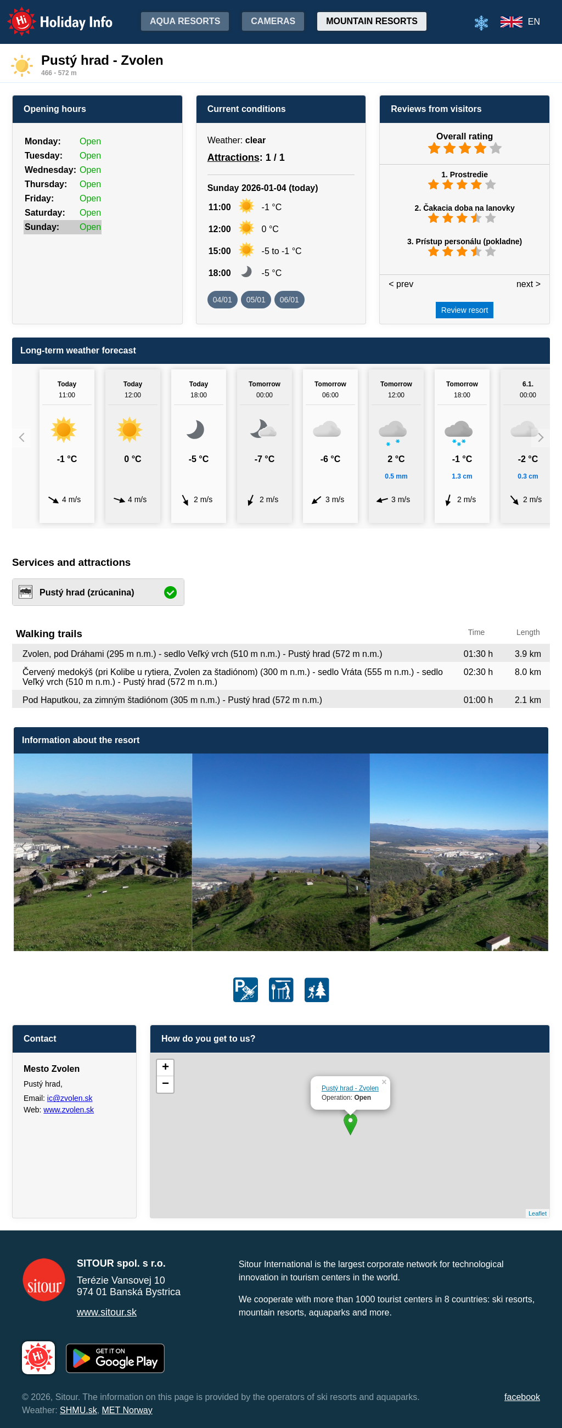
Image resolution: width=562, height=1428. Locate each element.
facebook (522, 1397)
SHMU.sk (78, 1410)
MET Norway (127, 1410)
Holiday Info (49, 14)
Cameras (273, 21)
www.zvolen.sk (68, 1109)
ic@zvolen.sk (70, 1098)
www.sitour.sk (107, 1312)
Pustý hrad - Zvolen (350, 1088)
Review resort (464, 310)
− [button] (165, 1084)
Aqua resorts (185, 21)
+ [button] (165, 1068)
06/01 (289, 299)
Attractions (233, 157)
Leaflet (538, 1213)
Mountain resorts (372, 21)
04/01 (222, 299)
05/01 (256, 299)
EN (534, 21)
